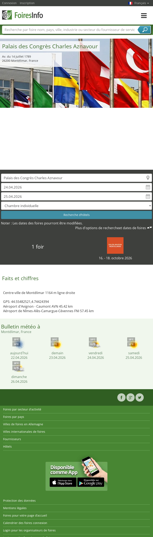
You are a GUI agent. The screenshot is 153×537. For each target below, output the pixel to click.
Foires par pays (13, 417)
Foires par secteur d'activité (22, 409)
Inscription (27, 3)
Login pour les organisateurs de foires (29, 530)
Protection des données (19, 501)
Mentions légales (15, 508)
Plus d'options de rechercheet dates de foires (110, 228)
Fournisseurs (12, 439)
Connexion (9, 3)
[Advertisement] (77, 139)
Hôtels (7, 446)
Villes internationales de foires (24, 432)
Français (141, 3)
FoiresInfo (22, 15)
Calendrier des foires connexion (25, 523)
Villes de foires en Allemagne (23, 424)
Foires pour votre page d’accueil (25, 515)
